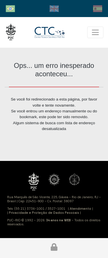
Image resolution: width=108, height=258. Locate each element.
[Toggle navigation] (95, 32)
